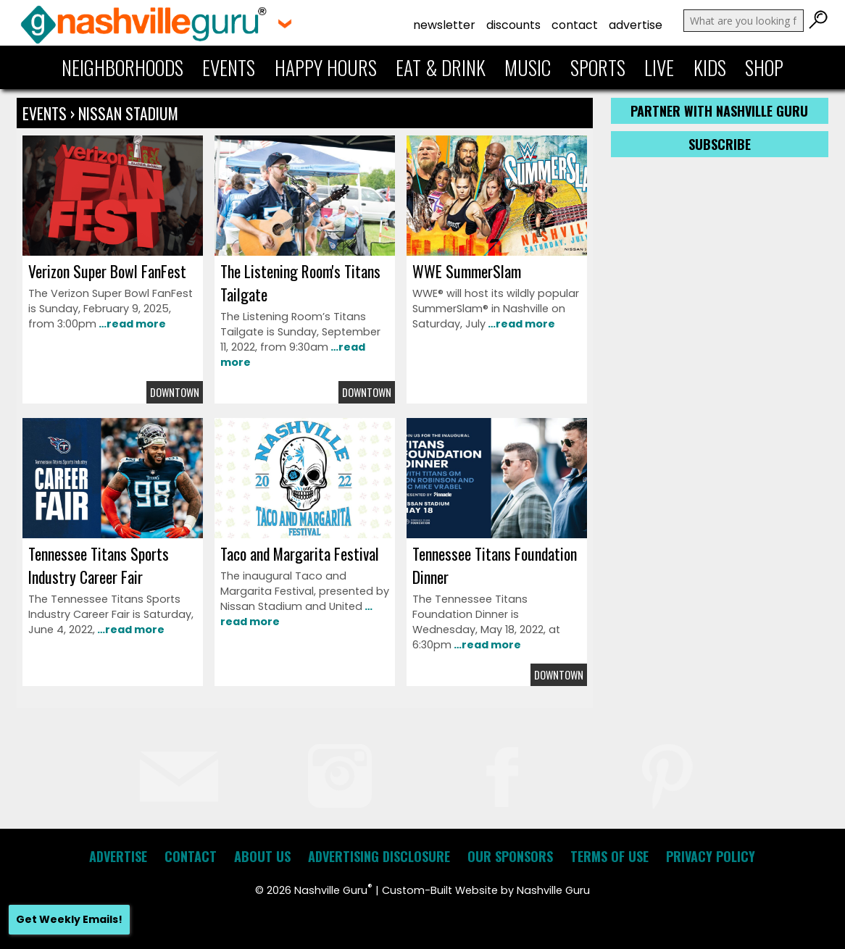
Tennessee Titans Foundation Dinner (494, 565)
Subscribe (719, 144)
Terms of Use (609, 856)
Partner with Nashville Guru (719, 110)
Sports (597, 67)
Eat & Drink (441, 67)
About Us (262, 856)
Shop (764, 67)
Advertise (635, 25)
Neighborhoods (122, 67)
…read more (131, 324)
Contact (574, 25)
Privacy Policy (710, 856)
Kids (710, 67)
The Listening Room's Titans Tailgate (300, 282)
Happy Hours (326, 67)
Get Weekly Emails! (69, 919)
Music (527, 67)
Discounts (513, 25)
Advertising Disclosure (379, 856)
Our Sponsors (510, 856)
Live (659, 67)
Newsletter (444, 25)
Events (228, 67)
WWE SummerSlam (466, 271)
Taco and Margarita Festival (299, 553)
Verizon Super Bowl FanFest (107, 271)
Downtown (174, 392)
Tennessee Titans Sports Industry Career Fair (98, 565)
